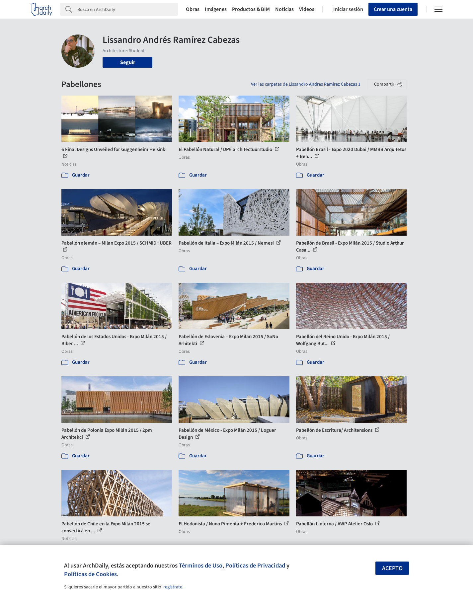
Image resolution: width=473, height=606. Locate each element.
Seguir (127, 62)
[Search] (127, 9)
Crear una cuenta (393, 9)
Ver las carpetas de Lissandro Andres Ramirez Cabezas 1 (305, 84)
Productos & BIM (251, 9)
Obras (192, 9)
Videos (306, 9)
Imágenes (216, 9)
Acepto (392, 568)
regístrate (172, 587)
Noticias (284, 9)
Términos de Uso (200, 565)
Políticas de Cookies (90, 574)
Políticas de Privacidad (255, 565)
